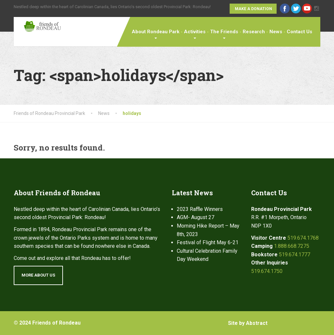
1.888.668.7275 (291, 246)
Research (254, 32)
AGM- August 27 (195, 217)
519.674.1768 (303, 238)
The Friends (224, 32)
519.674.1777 (294, 254)
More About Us (38, 275)
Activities (194, 32)
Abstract (256, 323)
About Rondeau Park (155, 32)
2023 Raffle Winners (200, 209)
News (275, 32)
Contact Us (299, 32)
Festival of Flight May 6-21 (207, 242)
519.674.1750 (266, 271)
